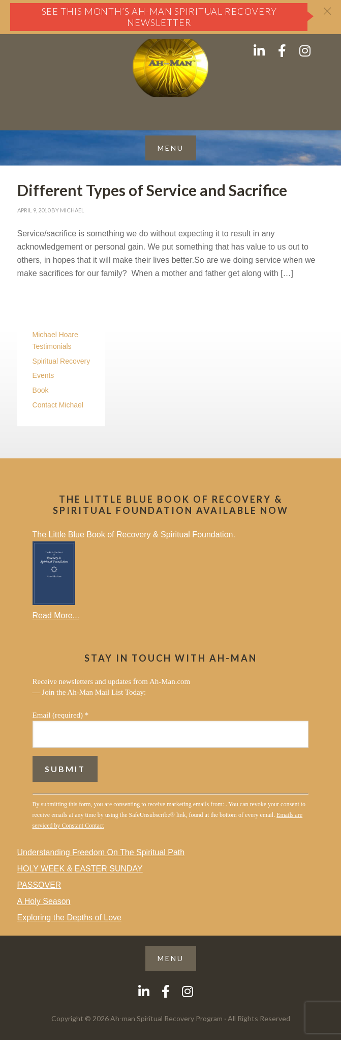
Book (41, 390)
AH (170, 68)
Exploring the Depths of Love (69, 917)
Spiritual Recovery (61, 361)
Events (43, 375)
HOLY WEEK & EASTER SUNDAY (80, 868)
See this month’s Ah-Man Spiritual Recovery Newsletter (159, 17)
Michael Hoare (55, 335)
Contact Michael (58, 405)
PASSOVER (39, 885)
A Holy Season (44, 901)
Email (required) (61, 715)
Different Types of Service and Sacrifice (152, 190)
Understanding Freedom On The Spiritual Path (101, 852)
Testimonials (52, 346)
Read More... (56, 615)
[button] (170, 147)
